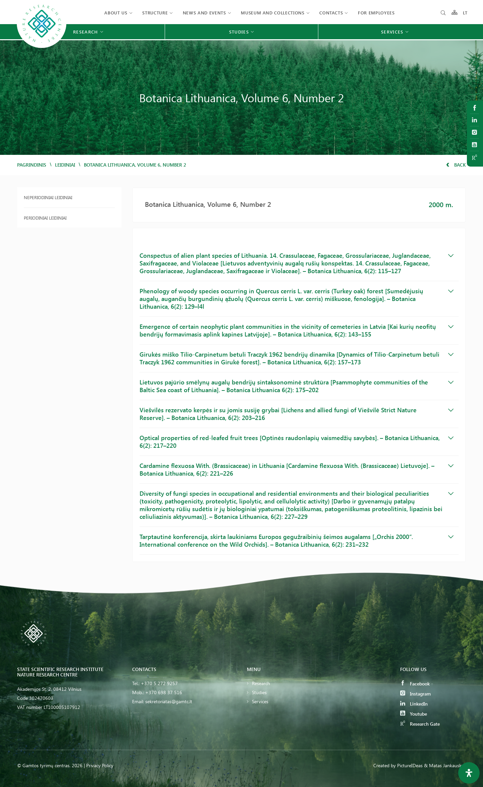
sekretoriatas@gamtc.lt (168, 701)
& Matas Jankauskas (445, 765)
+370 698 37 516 (163, 692)
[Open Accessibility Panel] (469, 773)
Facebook (415, 683)
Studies (259, 692)
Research (261, 683)
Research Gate (420, 724)
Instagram (415, 693)
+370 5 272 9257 (159, 683)
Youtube (413, 714)
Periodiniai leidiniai (45, 218)
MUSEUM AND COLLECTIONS (272, 12)
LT (465, 12)
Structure (155, 12)
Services (260, 701)
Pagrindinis (31, 165)
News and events (204, 12)
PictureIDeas (410, 765)
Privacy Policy (99, 765)
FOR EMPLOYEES (376, 12)
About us (115, 12)
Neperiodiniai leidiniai (48, 197)
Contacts (331, 12)
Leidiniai (65, 165)
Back (456, 165)
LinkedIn (414, 704)
